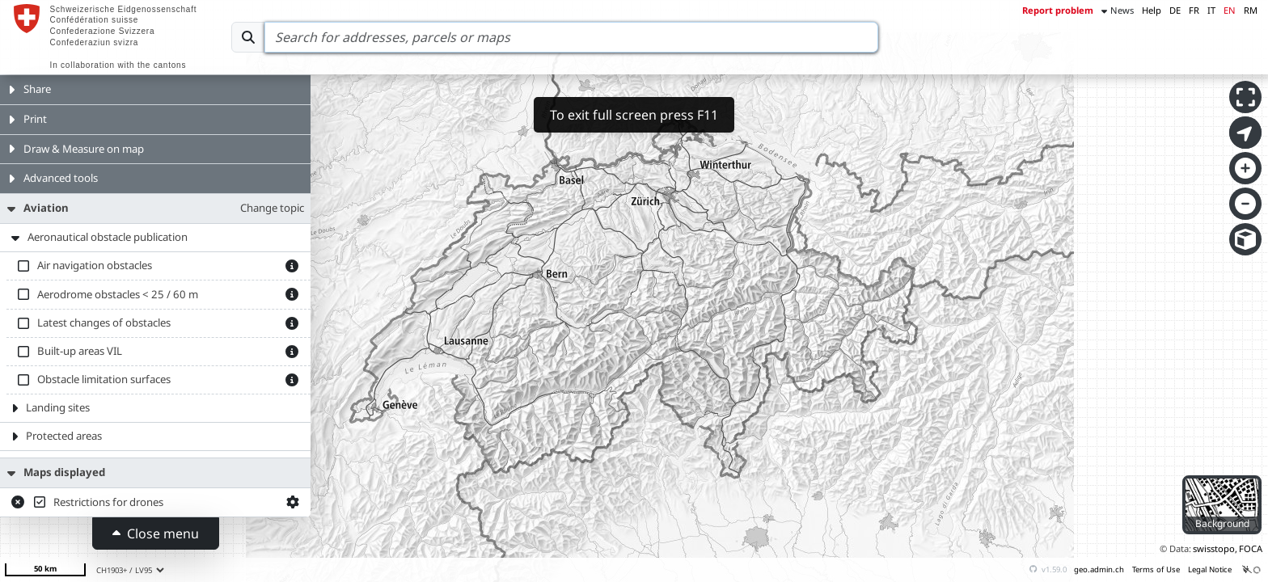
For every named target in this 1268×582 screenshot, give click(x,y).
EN (1230, 10)
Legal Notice (1210, 569)
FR (1194, 10)
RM (1250, 10)
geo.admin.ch (1099, 569)
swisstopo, (1215, 548)
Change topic (272, 207)
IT (1211, 10)
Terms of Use (1156, 569)
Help (1151, 10)
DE (1175, 10)
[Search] (571, 37)
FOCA (1250, 548)
